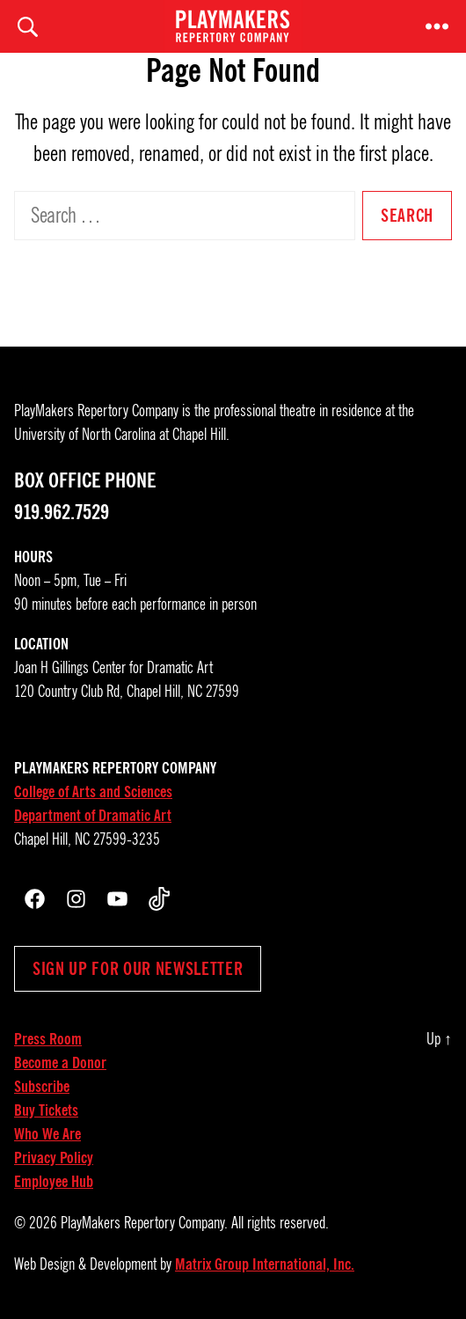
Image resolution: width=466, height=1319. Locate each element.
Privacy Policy (53, 1158)
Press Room (48, 1039)
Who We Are (47, 1134)
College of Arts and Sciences (93, 791)
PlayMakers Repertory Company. (144, 1223)
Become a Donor (60, 1063)
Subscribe (41, 1086)
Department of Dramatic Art (92, 815)
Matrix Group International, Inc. (264, 1264)
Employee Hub (53, 1181)
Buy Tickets (46, 1110)
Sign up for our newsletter (138, 968)
